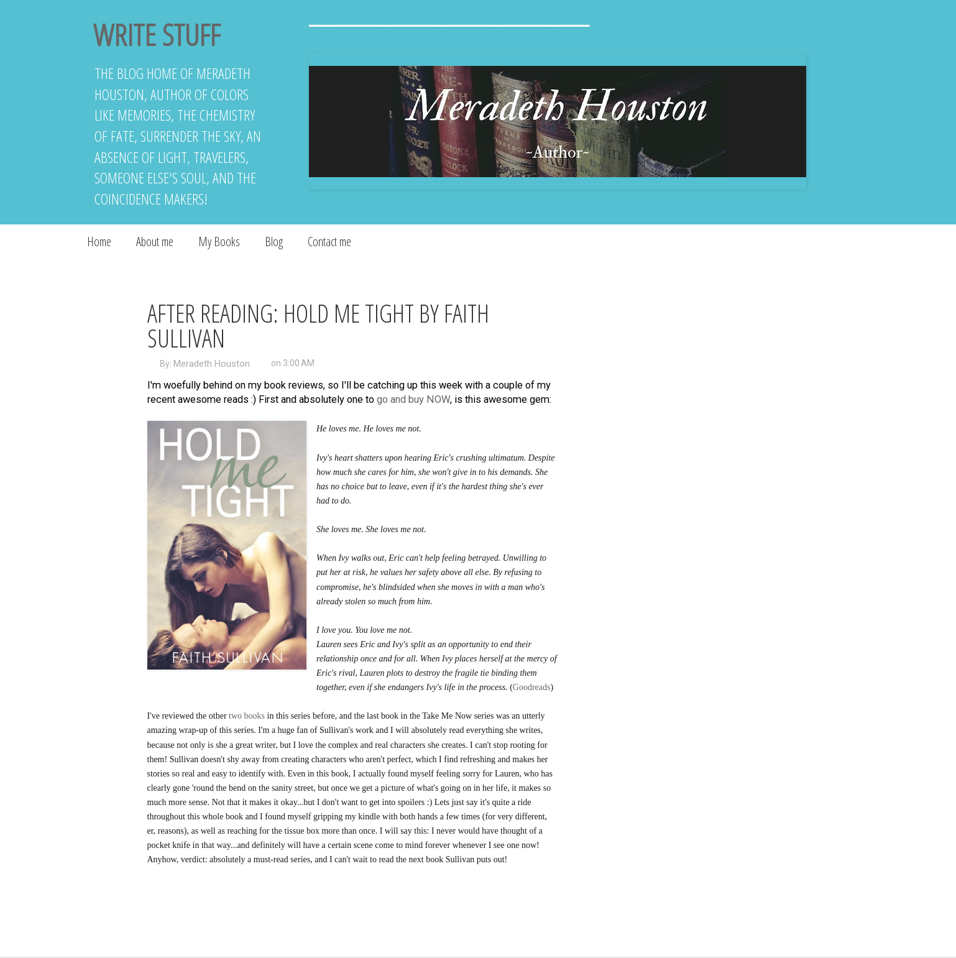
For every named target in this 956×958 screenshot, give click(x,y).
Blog (274, 241)
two (235, 716)
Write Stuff (156, 34)
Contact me (329, 241)
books (254, 716)
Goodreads (532, 687)
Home (99, 241)
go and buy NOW (413, 399)
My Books (219, 241)
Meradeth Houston (211, 363)
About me (154, 241)
